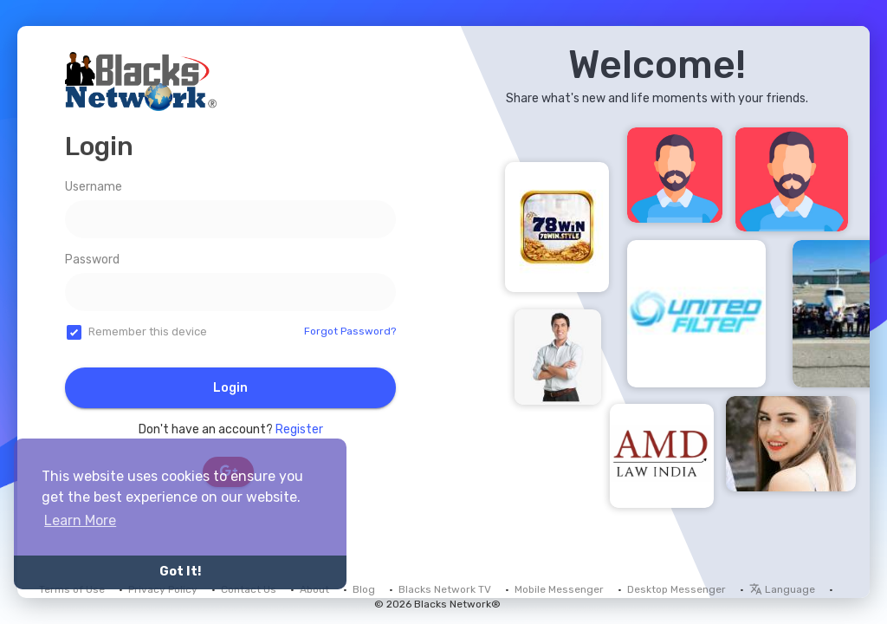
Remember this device (147, 331)
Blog (364, 589)
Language (782, 589)
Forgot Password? (350, 331)
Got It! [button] (180, 571)
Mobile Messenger (559, 589)
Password (92, 259)
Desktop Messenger (676, 589)
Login (230, 387)
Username (93, 186)
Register (299, 429)
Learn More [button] (80, 520)
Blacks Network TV (444, 589)
